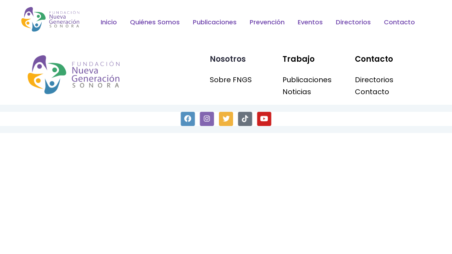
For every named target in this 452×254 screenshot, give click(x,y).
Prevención (267, 22)
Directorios (353, 22)
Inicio (109, 22)
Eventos (310, 22)
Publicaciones (215, 22)
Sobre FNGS (231, 80)
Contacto (399, 22)
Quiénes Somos (155, 22)
